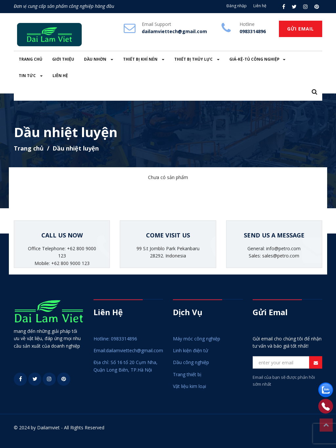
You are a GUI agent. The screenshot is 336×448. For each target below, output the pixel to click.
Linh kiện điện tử (190, 350)
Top (326, 425)
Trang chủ (29, 148)
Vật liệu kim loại (189, 386)
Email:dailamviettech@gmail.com (128, 350)
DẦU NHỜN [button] (98, 59)
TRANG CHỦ (30, 59)
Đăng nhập (236, 6)
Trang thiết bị (187, 374)
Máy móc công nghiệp (196, 339)
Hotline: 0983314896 (115, 339)
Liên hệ (259, 6)
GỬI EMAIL (300, 29)
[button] (314, 92)
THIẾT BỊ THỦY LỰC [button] (197, 59)
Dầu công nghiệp (191, 362)
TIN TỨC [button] (31, 75)
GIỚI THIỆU (63, 59)
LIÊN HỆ (60, 75)
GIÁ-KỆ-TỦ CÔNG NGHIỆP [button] (257, 59)
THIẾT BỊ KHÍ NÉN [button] (143, 59)
